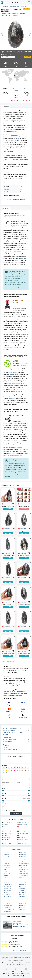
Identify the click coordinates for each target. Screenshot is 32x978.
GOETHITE (7, 873)
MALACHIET (7, 886)
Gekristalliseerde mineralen (12, 732)
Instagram (22, 962)
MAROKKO (7, 833)
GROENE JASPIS (23, 873)
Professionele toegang (23, 958)
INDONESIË (7, 831)
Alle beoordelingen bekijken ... (21, 950)
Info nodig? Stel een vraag (8, 57)
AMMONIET (7, 856)
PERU (21, 835)
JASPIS (21, 877)
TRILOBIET (22, 905)
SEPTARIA (22, 898)
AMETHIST (22, 854)
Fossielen (7, 737)
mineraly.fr (9, 968)
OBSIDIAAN (22, 888)
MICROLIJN (7, 888)
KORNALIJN (7, 879)
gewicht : (4, 793)
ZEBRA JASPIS (8, 911)
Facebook (15, 962)
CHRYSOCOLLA (23, 865)
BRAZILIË (7, 824)
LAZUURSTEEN (8, 884)
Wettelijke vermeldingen (12, 957)
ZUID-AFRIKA (7, 843)
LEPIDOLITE (22, 884)
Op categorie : (5, 759)
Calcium (9, 199)
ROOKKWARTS (8, 896)
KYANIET (6, 882)
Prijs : (3, 788)
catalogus (5, 6)
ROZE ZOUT (22, 896)
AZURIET (6, 861)
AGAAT (6, 852)
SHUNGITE (7, 901)
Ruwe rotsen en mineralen (12, 728)
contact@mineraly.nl (18, 964)
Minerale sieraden (9, 739)
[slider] (3, 790)
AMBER (6, 854)
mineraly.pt (16, 973)
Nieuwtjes (6, 745)
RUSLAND (22, 837)
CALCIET (6, 863)
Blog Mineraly (6, 962)
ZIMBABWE (22, 843)
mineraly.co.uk (19, 968)
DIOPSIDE (6, 867)
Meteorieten (7, 741)
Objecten (7, 735)
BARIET (21, 861)
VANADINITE (7, 907)
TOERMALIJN (8, 905)
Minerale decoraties (10, 730)
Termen (3, 957)
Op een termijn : (6, 776)
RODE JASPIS (22, 894)
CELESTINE (7, 865)
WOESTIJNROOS (23, 909)
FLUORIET (7, 871)
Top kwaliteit (7, 747)
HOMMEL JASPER (23, 875)
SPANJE (21, 826)
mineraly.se (25, 973)
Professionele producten (11, 749)
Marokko (16, 97)
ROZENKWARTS (8, 898)
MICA (21, 886)
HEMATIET (7, 875)
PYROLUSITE (22, 892)
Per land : (19, 782)
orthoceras (6, 504)
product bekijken (8, 508)
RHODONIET (7, 894)
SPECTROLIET (23, 901)
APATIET (6, 859)
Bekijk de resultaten (16, 813)
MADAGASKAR (23, 833)
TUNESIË (6, 839)
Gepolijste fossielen (21, 6)
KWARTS (22, 879)
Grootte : (4, 798)
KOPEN (26, 9)
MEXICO (6, 835)
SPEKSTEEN (7, 903)
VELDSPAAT (22, 907)
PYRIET (6, 892)
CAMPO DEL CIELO (24, 863)
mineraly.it (16, 971)
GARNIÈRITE (22, 871)
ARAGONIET (22, 859)
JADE (6, 877)
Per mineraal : (5, 782)
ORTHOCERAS (7, 890)
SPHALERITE (22, 903)
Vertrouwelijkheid (23, 957)
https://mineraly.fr (16, 966)
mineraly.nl (7, 973)
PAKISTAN (7, 837)
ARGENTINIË (22, 822)
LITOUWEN (22, 831)
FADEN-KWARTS (23, 869)
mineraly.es (25, 971)
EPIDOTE (6, 869)
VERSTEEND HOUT (9, 909)
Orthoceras (27, 88)
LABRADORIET (23, 882)
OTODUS (21, 890)
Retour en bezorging (12, 958)
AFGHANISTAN (8, 822)
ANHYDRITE (22, 856)
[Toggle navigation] (29, 2)
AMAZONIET (22, 852)
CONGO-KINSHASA (24, 824)
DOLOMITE (22, 867)
